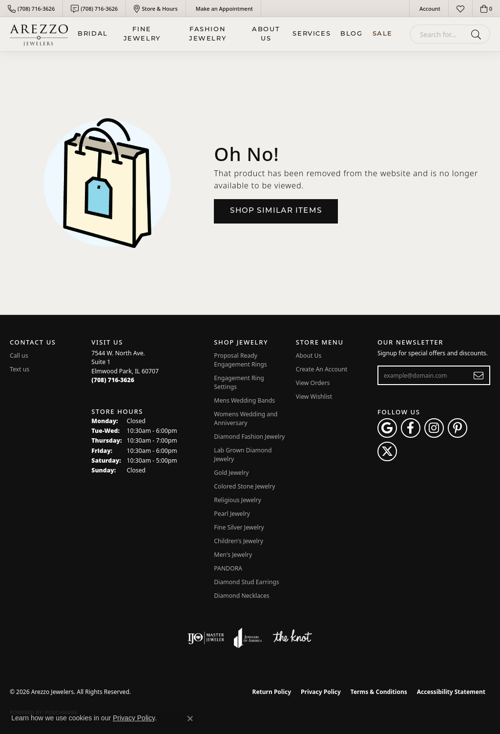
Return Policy (272, 692)
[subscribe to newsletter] (478, 375)
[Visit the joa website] (248, 638)
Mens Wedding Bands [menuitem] (244, 400)
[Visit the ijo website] (206, 638)
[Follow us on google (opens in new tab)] (387, 428)
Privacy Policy (321, 692)
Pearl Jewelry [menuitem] (232, 514)
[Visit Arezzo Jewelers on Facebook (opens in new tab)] (410, 428)
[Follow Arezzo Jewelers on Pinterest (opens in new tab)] (457, 428)
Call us (19, 355)
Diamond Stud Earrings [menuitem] (246, 582)
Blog (351, 34)
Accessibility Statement (451, 692)
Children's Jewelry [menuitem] (238, 541)
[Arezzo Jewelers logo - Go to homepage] (39, 34)
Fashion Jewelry (207, 34)
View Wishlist (314, 396)
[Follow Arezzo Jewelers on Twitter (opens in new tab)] (387, 451)
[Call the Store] (112, 380)
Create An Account (322, 369)
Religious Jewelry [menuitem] (237, 500)
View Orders (313, 383)
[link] (31, 8)
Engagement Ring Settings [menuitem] (239, 382)
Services (311, 34)
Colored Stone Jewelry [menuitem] (244, 486)
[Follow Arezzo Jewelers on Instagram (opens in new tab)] (434, 428)
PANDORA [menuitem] (228, 568)
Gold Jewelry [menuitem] (231, 473)
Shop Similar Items (276, 211)
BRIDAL (93, 34)
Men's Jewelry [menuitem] (233, 554)
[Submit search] (477, 34)
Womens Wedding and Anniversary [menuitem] (245, 418)
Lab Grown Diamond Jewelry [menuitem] (242, 454)
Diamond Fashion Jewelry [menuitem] (249, 436)
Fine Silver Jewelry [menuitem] (239, 527)
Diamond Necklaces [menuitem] (241, 595)
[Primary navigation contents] (235, 34)
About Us (266, 34)
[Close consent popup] (190, 718)
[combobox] (438, 34)
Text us (19, 369)
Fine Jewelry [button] (142, 34)
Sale (383, 34)
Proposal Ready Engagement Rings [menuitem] (240, 359)
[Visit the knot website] (292, 638)
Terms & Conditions (379, 692)
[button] (429, 8)
